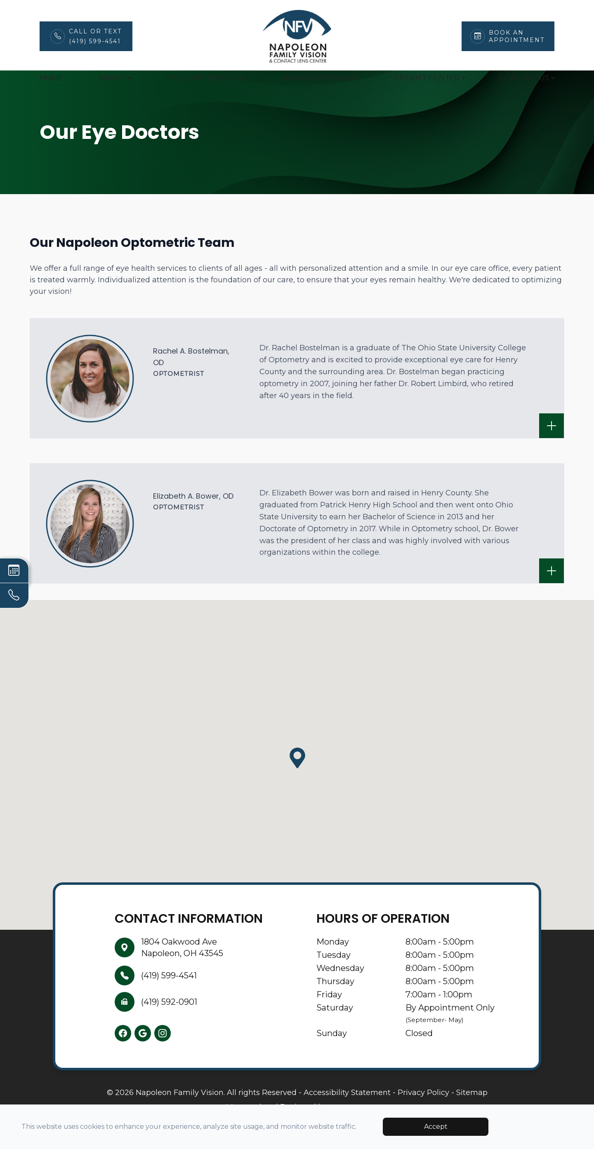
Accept (436, 1126)
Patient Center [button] (429, 77)
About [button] (115, 77)
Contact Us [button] (527, 77)
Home (52, 77)
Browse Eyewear (320, 77)
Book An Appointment (516, 36)
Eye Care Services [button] (207, 77)
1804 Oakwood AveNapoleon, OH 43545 (182, 967)
